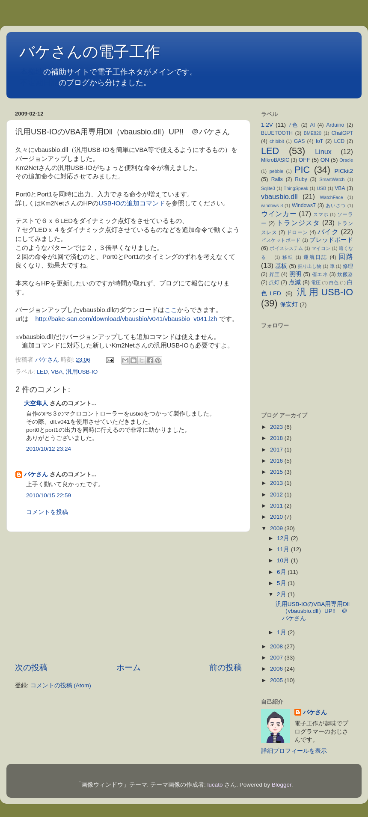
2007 (277, 657)
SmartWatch (331, 179)
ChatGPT (342, 133)
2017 (277, 449)
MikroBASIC (275, 160)
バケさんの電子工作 (97, 51)
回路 (345, 256)
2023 (277, 427)
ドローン (297, 232)
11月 (284, 549)
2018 (277, 438)
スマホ (320, 214)
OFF (304, 160)
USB (321, 188)
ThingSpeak (296, 188)
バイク (328, 231)
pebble (276, 171)
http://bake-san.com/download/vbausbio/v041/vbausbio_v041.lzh (126, 318)
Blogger (281, 784)
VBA (56, 371)
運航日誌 (315, 257)
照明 (295, 274)
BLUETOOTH (277, 133)
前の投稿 (225, 667)
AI (312, 125)
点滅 (295, 282)
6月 (282, 572)
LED (42, 371)
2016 (277, 461)
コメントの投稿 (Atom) (60, 685)
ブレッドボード (331, 240)
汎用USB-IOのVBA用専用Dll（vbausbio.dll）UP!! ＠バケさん (313, 611)
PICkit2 (344, 171)
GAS (299, 141)
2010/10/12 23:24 (48, 449)
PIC (302, 169)
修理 (348, 266)
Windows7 (304, 205)
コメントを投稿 (47, 512)
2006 (277, 668)
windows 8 (272, 205)
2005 (277, 680)
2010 (277, 517)
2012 (277, 494)
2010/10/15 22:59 (48, 495)
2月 (282, 594)
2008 (277, 646)
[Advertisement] (128, 597)
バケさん (36, 474)
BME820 (312, 133)
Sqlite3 (268, 188)
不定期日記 (39, 82)
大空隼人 (36, 403)
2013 (277, 483)
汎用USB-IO (82, 371)
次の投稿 (31, 667)
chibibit (277, 141)
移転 (288, 257)
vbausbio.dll (279, 196)
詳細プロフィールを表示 (294, 751)
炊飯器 (345, 274)
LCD (339, 141)
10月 (284, 560)
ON (325, 160)
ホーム (128, 667)
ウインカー (279, 213)
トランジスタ (298, 222)
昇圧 (274, 274)
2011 (277, 505)
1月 (282, 632)
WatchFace (331, 197)
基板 (281, 266)
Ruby (301, 179)
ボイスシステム (286, 248)
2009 (277, 528)
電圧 (316, 282)
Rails (277, 179)
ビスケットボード (281, 240)
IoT (319, 141)
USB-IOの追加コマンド (131, 203)
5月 (282, 583)
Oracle (346, 160)
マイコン (321, 248)
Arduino (335, 125)
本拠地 (31, 72)
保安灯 (289, 304)
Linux (323, 151)
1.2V (267, 125)
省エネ (320, 274)
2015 (277, 472)
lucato (215, 784)
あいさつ (336, 205)
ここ (170, 309)
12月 (284, 538)
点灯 (274, 282)
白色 (333, 282)
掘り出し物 (309, 266)
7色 (293, 125)
